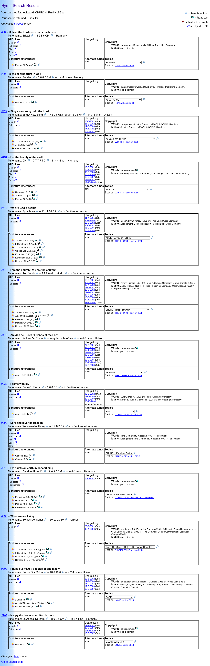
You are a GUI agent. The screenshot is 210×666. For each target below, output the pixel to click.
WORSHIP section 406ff (126, 142)
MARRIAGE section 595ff (127, 456)
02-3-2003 (90, 352)
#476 (4, 335)
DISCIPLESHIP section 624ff (129, 550)
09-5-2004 (90, 628)
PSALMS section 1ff (124, 65)
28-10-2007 (90, 302)
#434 (4, 157)
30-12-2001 (90, 220)
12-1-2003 (90, 350)
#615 (4, 468)
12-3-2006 (90, 360)
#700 (4, 568)
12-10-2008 (90, 182)
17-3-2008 (90, 365)
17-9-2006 (90, 586)
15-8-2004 (90, 583)
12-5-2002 (90, 169)
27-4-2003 (90, 295)
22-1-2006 (90, 299)
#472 (4, 208)
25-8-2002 (90, 124)
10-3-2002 (90, 121)
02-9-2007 (90, 179)
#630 (4, 516)
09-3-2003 (90, 172)
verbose (18, 23)
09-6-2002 (90, 287)
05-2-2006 (90, 228)
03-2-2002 (90, 394)
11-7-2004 (90, 581)
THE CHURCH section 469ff (128, 241)
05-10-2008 (90, 401)
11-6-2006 (90, 126)
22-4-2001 (90, 347)
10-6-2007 (90, 131)
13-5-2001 (90, 167)
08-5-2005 (90, 630)
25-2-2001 (90, 526)
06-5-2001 (90, 478)
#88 (3, 32)
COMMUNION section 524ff (128, 414)
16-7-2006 (90, 128)
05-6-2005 (90, 355)
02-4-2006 (90, 529)
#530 (4, 383)
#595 (4, 422)
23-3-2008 (90, 399)
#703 (4, 615)
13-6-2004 (90, 297)
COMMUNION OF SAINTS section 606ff (134, 497)
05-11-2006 (90, 362)
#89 (3, 74)
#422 (4, 111)
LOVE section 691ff (124, 600)
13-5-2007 (90, 177)
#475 (4, 270)
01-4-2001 (90, 218)
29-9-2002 (90, 292)
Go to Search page (12, 661)
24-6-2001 (90, 282)
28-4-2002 (90, 285)
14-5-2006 (90, 174)
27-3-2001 (90, 345)
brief (16, 656)
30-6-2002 (90, 225)
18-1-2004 (90, 625)
